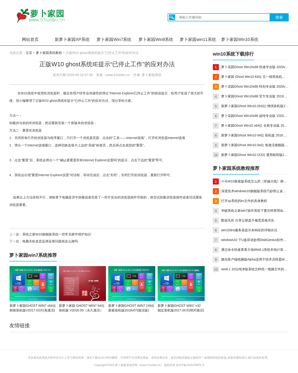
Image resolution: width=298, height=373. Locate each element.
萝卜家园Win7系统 (114, 39)
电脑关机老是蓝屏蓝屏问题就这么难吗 (50, 241)
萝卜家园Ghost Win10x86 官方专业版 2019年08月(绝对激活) (251, 96)
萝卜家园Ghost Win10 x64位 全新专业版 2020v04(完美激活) (251, 126)
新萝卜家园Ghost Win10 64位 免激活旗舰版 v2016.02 (251, 145)
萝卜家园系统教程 (49, 53)
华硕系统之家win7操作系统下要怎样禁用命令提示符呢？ (251, 211)
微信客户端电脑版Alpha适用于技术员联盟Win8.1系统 (251, 260)
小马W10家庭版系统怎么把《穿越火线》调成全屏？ (251, 181)
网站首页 (30, 39)
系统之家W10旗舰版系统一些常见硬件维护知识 (56, 234)
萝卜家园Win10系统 (239, 39)
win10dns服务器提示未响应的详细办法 (245, 230)
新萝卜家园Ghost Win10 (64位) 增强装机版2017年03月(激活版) (251, 106)
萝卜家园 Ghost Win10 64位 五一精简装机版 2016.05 (251, 77)
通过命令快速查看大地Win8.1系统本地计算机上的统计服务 (251, 250)
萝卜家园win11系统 (198, 39)
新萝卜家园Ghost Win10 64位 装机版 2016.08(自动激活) (251, 135)
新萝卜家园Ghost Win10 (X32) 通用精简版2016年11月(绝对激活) (251, 155)
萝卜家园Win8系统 (156, 39)
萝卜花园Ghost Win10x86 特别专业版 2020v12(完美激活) (251, 87)
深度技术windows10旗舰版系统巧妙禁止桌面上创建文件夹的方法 (251, 191)
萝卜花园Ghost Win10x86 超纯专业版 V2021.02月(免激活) (251, 116)
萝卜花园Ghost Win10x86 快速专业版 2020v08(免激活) (251, 67)
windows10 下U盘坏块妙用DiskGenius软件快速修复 (251, 240)
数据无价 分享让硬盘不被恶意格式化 (243, 221)
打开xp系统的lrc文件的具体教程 (240, 201)
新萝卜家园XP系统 (72, 39)
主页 (29, 53)
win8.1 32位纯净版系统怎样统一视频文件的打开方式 (251, 269)
